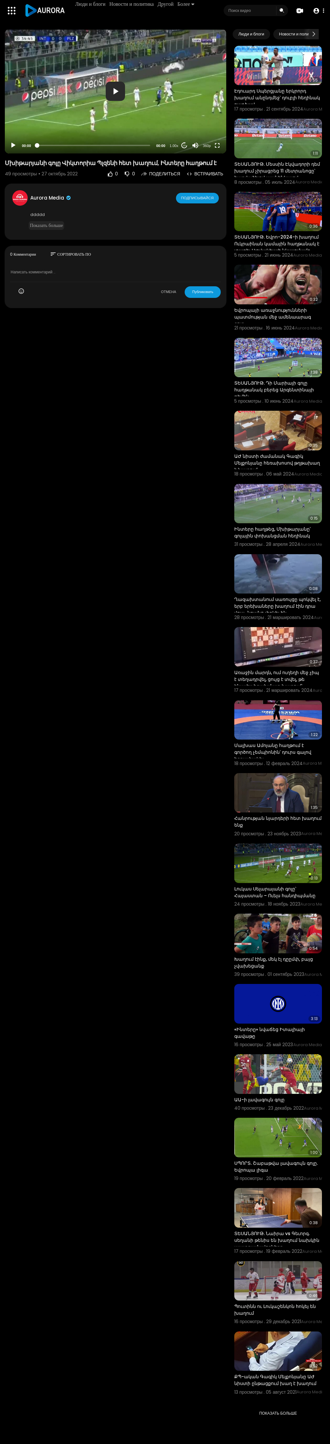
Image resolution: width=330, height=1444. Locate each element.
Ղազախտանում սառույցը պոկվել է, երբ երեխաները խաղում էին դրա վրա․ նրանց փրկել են (277, 606)
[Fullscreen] (217, 145)
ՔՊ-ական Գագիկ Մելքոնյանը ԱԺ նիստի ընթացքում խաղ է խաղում (275, 1380)
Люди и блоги (91, 4)
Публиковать (202, 291)
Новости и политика (132, 4)
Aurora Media (51, 197)
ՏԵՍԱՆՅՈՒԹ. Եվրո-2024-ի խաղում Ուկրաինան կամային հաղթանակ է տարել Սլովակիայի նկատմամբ (276, 244)
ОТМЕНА (168, 291)
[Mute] (195, 145)
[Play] (13, 145)
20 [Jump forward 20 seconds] (184, 145)
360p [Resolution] (207, 146)
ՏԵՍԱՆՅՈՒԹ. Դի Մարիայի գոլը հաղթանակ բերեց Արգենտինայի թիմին (274, 390)
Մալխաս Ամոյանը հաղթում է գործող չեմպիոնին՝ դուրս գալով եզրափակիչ (272, 752)
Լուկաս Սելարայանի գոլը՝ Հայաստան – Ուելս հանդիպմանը (274, 892)
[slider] (93, 145)
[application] (115, 91)
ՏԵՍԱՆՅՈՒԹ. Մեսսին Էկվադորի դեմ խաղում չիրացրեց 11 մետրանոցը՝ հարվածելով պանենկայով (277, 171)
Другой (166, 4)
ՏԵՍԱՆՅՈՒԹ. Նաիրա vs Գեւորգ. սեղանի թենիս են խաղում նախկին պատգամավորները (276, 1240)
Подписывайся (197, 197)
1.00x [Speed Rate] (174, 146)
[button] (317, 11)
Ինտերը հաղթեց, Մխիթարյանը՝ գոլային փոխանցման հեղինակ (272, 532)
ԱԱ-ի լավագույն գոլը (259, 1099)
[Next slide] (313, 34)
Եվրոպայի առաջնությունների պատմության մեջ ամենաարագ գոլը (272, 317)
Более (186, 4)
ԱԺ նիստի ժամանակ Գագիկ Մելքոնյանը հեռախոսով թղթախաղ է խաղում (277, 463)
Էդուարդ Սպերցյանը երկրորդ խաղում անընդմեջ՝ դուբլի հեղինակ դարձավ (277, 98)
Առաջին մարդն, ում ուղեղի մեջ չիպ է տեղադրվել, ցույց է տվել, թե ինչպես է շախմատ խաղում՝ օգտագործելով (276, 682)
